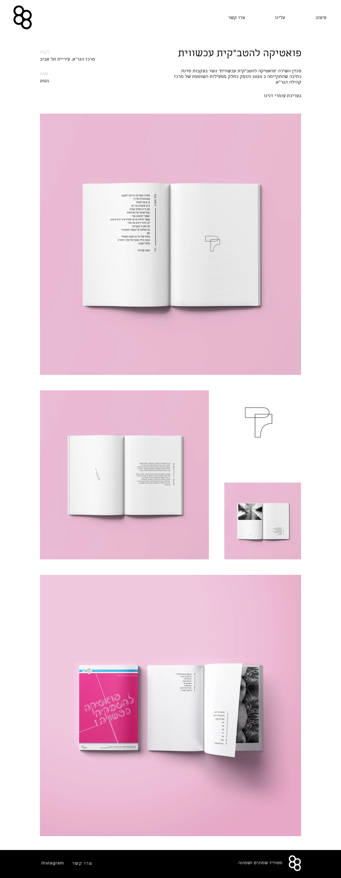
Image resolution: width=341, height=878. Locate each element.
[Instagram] (53, 863)
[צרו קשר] (82, 863)
